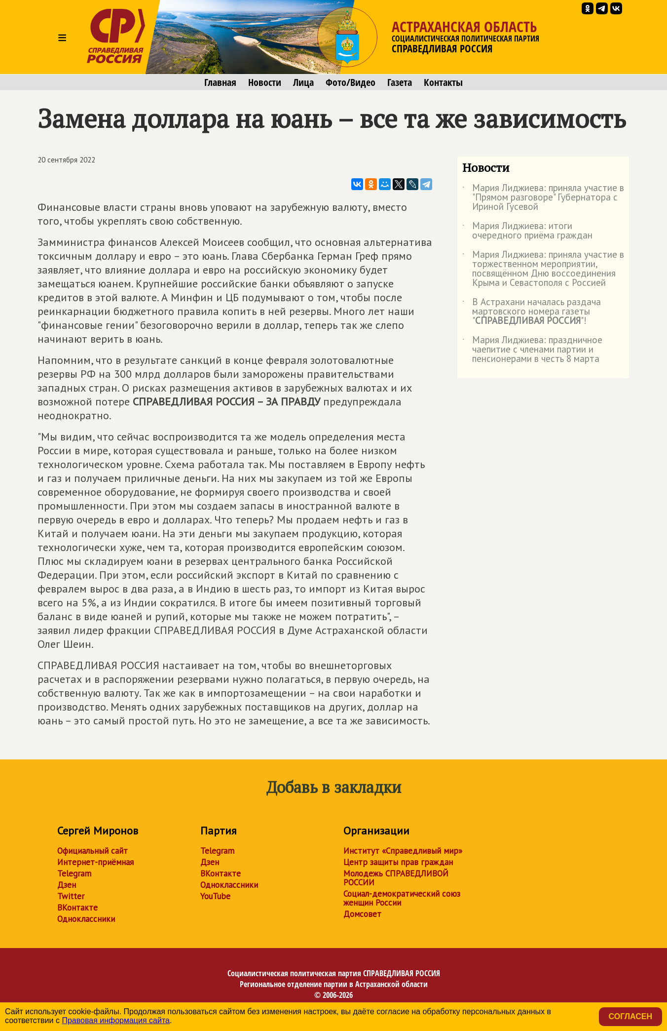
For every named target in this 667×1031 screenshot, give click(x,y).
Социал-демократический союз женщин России (401, 898)
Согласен (630, 1016)
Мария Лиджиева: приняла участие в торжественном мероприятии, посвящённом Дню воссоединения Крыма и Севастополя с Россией (543, 269)
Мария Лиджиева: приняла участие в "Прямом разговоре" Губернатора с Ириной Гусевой (543, 197)
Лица (303, 82)
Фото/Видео (350, 82)
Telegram (74, 873)
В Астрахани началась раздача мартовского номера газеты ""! (531, 311)
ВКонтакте (77, 907)
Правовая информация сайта (116, 1020)
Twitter (70, 896)
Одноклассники (86, 918)
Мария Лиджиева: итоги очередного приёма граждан (527, 231)
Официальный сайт (92, 850)
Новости (264, 82)
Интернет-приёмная (95, 862)
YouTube (215, 896)
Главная (220, 82)
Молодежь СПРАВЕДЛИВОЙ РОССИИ (395, 878)
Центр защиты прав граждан (398, 862)
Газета (399, 82)
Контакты (443, 82)
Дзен (66, 884)
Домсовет (362, 914)
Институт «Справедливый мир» (402, 850)
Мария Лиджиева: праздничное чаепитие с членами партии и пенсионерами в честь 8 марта (532, 349)
